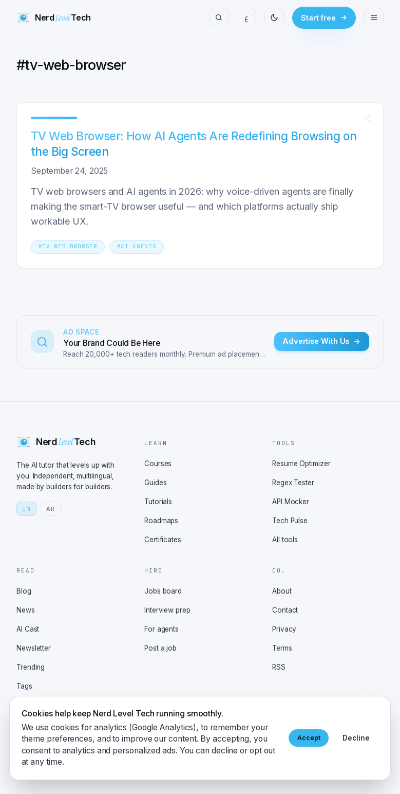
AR (50, 508)
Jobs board (163, 591)
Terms (282, 648)
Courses (158, 463)
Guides (155, 482)
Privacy (284, 629)
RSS (278, 667)
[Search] (218, 17)
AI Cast (27, 629)
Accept (307, 738)
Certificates (162, 540)
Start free (324, 17)
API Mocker (290, 501)
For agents (161, 629)
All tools (285, 540)
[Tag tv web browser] (68, 245)
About (282, 591)
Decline (355, 738)
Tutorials (158, 501)
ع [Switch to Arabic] (246, 17)
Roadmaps (161, 520)
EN (26, 508)
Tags (24, 686)
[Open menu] (374, 17)
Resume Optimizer (301, 463)
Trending (30, 667)
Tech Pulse (290, 520)
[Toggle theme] (274, 17)
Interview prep (167, 610)
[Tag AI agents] (136, 245)
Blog (23, 591)
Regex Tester (293, 482)
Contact (285, 610)
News (25, 610)
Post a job (160, 648)
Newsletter (33, 648)
